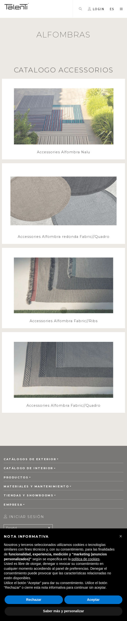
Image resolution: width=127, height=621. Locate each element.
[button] (121, 536)
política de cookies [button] (86, 559)
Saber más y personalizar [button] (63, 611)
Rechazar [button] (33, 600)
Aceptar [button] (93, 600)
